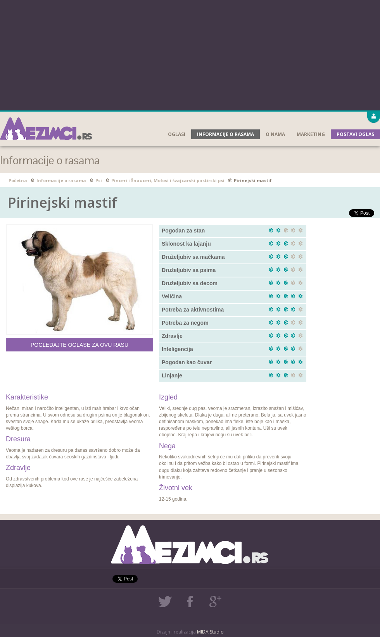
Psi (98, 180)
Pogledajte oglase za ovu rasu (79, 345)
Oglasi (176, 134)
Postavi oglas (355, 134)
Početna (18, 180)
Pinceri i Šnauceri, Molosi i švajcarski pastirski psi (168, 180)
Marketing (311, 134)
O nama (275, 134)
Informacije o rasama (225, 134)
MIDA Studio (210, 631)
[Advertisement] (190, 54)
